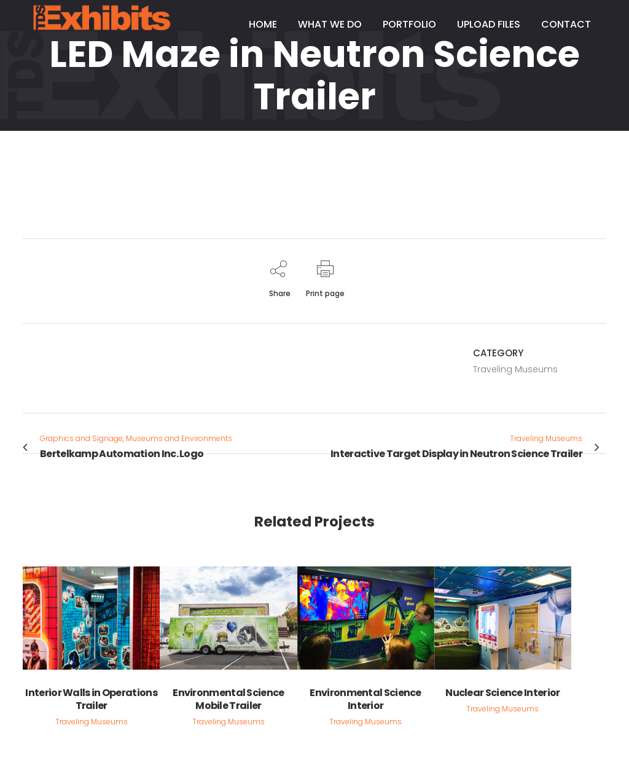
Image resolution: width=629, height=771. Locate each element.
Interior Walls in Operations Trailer (91, 699)
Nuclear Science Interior (502, 693)
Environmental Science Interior (365, 699)
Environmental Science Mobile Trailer (228, 699)
